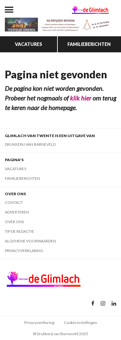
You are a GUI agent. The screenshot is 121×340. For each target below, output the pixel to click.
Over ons (14, 221)
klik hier (80, 98)
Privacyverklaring (24, 250)
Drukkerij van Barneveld (30, 144)
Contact (14, 202)
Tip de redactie (19, 231)
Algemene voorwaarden (30, 241)
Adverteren (17, 212)
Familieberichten (89, 44)
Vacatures (28, 44)
